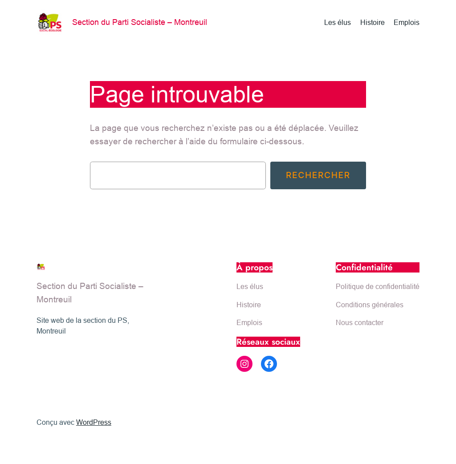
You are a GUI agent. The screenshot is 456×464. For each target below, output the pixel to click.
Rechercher (318, 175)
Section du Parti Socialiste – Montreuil (139, 22)
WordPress (93, 422)
